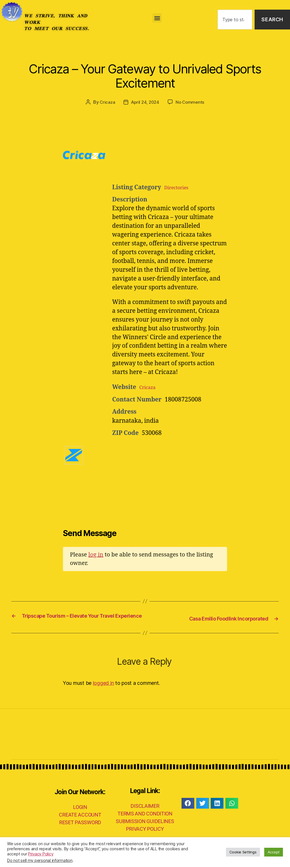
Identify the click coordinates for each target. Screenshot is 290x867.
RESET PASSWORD (80, 830)
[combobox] (235, 20)
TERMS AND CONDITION (145, 821)
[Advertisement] (182, 165)
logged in (103, 690)
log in (95, 554)
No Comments (191, 102)
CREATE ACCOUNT (80, 822)
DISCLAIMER (145, 813)
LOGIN (80, 815)
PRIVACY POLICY (145, 836)
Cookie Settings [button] (243, 852)
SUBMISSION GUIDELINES (145, 829)
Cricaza (106, 102)
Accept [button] (274, 852)
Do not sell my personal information (39, 860)
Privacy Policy (40, 854)
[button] (157, 18)
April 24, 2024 (145, 102)
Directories (179, 187)
